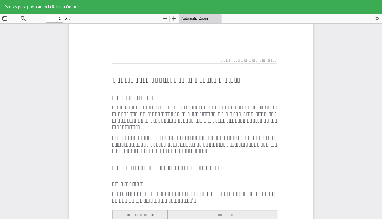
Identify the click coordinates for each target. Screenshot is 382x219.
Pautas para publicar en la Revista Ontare (42, 6)
